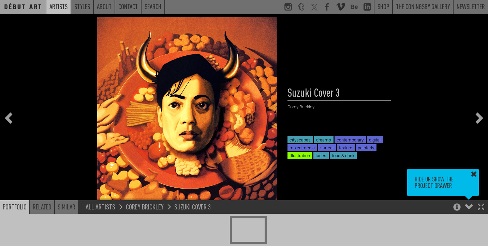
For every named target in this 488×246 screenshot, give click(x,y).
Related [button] (42, 206)
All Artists (100, 206)
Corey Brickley (145, 206)
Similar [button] (66, 206)
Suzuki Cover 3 (192, 206)
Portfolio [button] (15, 206)
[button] (481, 208)
